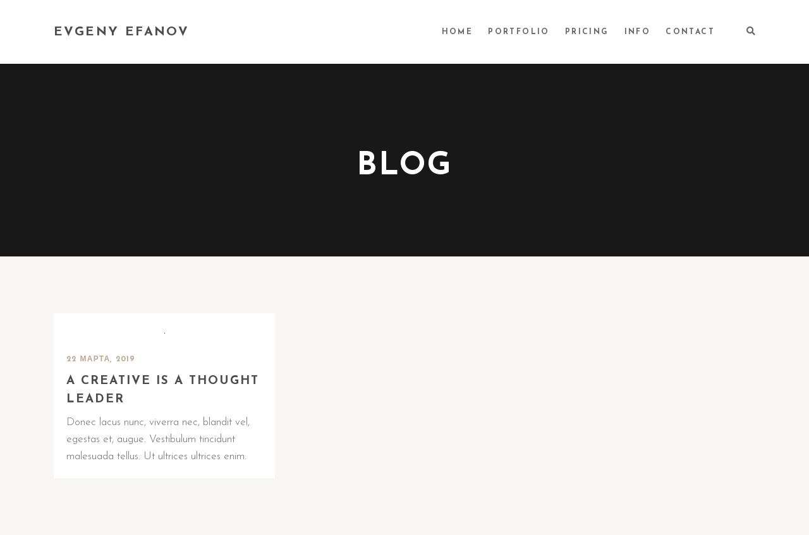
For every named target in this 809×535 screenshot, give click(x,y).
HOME (457, 32)
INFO (637, 32)
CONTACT (690, 32)
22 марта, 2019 (101, 359)
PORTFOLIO (519, 32)
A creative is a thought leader (162, 390)
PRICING (587, 32)
